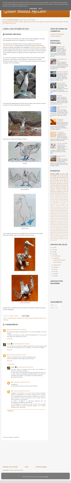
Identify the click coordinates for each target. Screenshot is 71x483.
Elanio (51, 186)
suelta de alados (53, 238)
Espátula (57, 186)
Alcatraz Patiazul (12, 318)
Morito (63, 216)
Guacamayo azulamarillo (59, 260)
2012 (53, 254)
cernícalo (66, 191)
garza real (57, 232)
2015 (53, 247)
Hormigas (54, 177)
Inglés (57, 211)
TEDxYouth (52, 224)
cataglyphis (59, 191)
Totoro (57, 224)
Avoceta (65, 194)
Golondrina (58, 207)
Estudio (64, 202)
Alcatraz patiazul (61, 83)
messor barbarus (63, 233)
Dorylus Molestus (63, 199)
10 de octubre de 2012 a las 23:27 (21, 343)
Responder (9, 338)
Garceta (57, 205)
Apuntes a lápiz (61, 46)
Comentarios (55, 307)
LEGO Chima (60, 213)
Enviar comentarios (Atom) (16, 470)
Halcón (58, 208)
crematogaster (54, 230)
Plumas (65, 219)
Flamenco (64, 186)
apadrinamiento (55, 225)
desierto (60, 230)
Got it (40, 8)
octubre (55, 258)
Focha (51, 188)
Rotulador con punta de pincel (58, 190)
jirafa (62, 232)
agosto (55, 267)
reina (66, 236)
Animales (19, 318)
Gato (62, 205)
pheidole (55, 236)
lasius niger (59, 193)
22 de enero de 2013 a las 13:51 (25, 367)
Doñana (66, 177)
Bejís (51, 196)
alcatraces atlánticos (8, 45)
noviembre (56, 256)
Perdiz (56, 219)
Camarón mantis (53, 197)
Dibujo (26, 318)
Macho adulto (58, 215)
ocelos (56, 235)
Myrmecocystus (55, 218)
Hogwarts (65, 210)
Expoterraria (52, 204)
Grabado (64, 207)
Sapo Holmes (59, 222)
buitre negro (52, 227)
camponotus (59, 183)
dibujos (65, 230)
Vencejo (66, 224)
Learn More (33, 8)
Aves (23, 318)
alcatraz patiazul (36, 47)
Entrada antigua (41, 467)
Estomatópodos (56, 202)
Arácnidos (66, 183)
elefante (51, 232)
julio (54, 269)
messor (56, 233)
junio (54, 271)
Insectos (59, 175)
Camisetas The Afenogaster (57, 34)
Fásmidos (58, 188)
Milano (58, 216)
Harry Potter (54, 210)
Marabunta (64, 215)
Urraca (62, 224)
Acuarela (66, 175)
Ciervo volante (62, 179)
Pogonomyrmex (53, 221)
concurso (66, 229)
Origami (52, 183)
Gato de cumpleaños (62, 143)
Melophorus (52, 216)
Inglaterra (52, 211)
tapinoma (61, 238)
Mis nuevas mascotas (62, 71)
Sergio (8, 343)
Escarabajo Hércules (54, 200)
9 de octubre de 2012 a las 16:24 (18, 329)
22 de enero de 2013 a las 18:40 (22, 391)
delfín (53, 193)
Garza (66, 180)
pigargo (60, 236)
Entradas (54, 305)
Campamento (61, 197)
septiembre (56, 265)
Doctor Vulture (55, 199)
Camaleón (64, 196)
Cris (8, 329)
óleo (54, 240)
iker (8, 354)
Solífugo (52, 191)
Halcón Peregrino (64, 208)
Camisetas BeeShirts (55, 36)
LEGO (60, 177)
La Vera (64, 182)
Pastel (51, 219)
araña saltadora (63, 225)
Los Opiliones (60, 132)
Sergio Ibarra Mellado (25, 11)
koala (66, 232)
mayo (54, 273)
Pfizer (60, 219)
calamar (59, 227)
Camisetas (64, 185)
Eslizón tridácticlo (64, 200)
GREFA (64, 188)
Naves (61, 218)
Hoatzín (59, 210)
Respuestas (12, 364)
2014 (53, 249)
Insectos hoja (55, 182)
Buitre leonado (55, 185)
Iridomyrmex (62, 211)
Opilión (65, 218)
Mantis (54, 179)
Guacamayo (52, 208)
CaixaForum (57, 196)
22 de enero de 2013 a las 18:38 (22, 382)
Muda (67, 216)
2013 (53, 251)
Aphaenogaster (58, 194)
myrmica (52, 235)
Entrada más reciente (10, 467)
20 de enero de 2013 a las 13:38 (17, 354)
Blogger (46, 476)
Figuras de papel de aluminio (36, 318)
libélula (51, 233)
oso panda (62, 235)
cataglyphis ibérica (59, 229)
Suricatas (59, 95)
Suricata (65, 222)
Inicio (26, 467)
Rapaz (60, 221)
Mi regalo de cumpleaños (60, 120)
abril (54, 275)
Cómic (67, 197)
